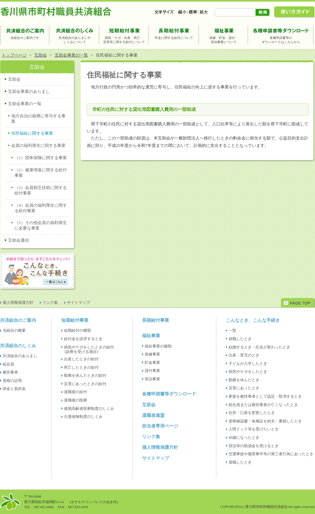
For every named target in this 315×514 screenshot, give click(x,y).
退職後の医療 (75, 400)
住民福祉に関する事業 (32, 133)
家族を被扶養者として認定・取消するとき (265, 396)
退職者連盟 (153, 415)
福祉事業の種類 (158, 346)
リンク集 (50, 302)
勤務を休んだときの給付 (85, 375)
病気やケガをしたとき (248, 371)
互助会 (40, 55)
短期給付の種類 (77, 330)
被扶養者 (10, 372)
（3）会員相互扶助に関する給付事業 (40, 190)
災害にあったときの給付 (85, 384)
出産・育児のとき (244, 355)
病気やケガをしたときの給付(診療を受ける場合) (89, 349)
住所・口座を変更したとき (252, 412)
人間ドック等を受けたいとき (254, 429)
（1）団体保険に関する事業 (40, 157)
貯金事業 (152, 362)
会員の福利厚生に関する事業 (38, 145)
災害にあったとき (244, 388)
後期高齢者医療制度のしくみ (89, 408)
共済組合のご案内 (18, 320)
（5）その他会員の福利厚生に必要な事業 (40, 225)
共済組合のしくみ (18, 345)
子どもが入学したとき (248, 363)
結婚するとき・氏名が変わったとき (259, 347)
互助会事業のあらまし (29, 91)
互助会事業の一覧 (71, 55)
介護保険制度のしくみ (83, 416)
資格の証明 (12, 380)
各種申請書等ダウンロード (169, 394)
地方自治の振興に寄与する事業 (38, 118)
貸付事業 (152, 370)
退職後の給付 (75, 392)
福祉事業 (151, 335)
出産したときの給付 (81, 359)
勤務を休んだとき (244, 380)
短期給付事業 (74, 320)
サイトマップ (78, 302)
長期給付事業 (155, 320)
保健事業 (152, 354)
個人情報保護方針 (18, 302)
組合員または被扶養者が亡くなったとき (263, 404)
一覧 (232, 330)
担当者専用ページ (160, 426)
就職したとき (240, 339)
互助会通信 (18, 240)
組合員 (8, 364)
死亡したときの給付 (81, 367)
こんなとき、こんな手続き (253, 320)
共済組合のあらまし (20, 356)
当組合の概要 (14, 330)
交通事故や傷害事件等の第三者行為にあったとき (271, 454)
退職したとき (240, 462)
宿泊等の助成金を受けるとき (254, 446)
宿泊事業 (152, 379)
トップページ (14, 55)
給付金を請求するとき (83, 339)
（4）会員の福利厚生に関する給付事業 (40, 208)
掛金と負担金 (14, 388)
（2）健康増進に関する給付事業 (40, 172)
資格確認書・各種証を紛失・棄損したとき (265, 421)
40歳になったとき (244, 437)
